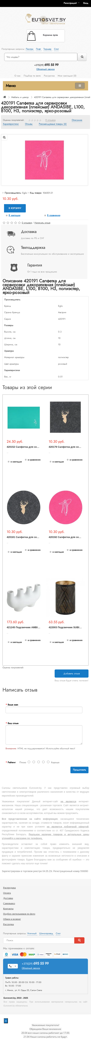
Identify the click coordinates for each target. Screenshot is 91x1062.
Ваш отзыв (13, 723)
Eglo (24, 193)
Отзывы (29, 124)
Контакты (8, 908)
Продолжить (79, 770)
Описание (77, 120)
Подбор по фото (32, 75)
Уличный (32, 933)
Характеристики (11, 124)
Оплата (7, 892)
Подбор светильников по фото (19, 913)
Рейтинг (12, 762)
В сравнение (53, 215)
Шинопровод (46, 933)
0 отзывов (50, 120)
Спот (56, 49)
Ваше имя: (13, 704)
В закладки (14, 215)
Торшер (47, 49)
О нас (17, 75)
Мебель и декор (20, 97)
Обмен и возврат (12, 919)
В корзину (15, 208)
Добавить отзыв (71, 673)
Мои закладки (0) (67, 75)
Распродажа (9, 887)
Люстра (30, 49)
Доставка (8, 898)
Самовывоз (9, 903)
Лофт (39, 49)
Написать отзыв (42, 222)
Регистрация (70, 3)
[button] (87, 3)
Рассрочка (49, 75)
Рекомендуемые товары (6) (53, 124)
